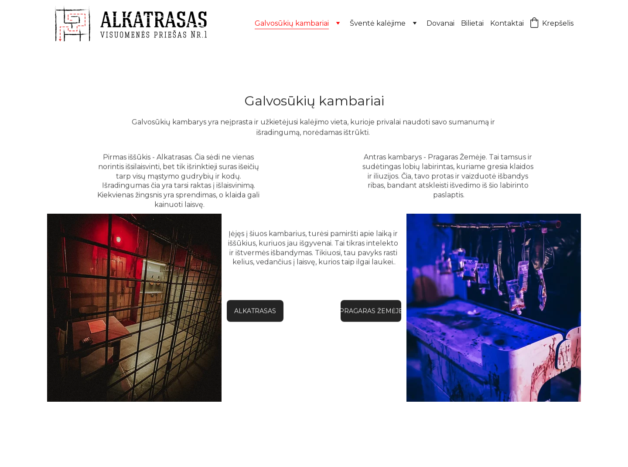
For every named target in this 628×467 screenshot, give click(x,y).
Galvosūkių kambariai (292, 23)
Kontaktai (507, 23)
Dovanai (440, 23)
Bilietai (472, 23)
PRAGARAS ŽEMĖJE (371, 312)
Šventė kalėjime (378, 23)
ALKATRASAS (255, 312)
